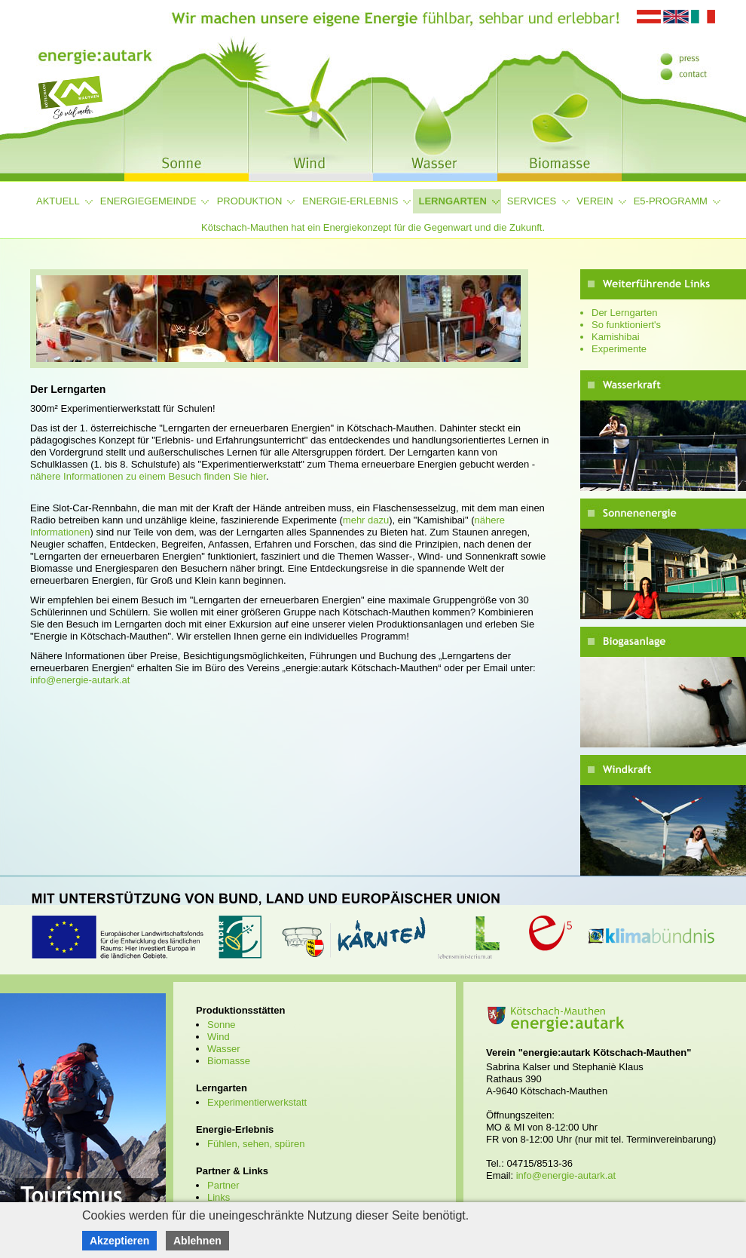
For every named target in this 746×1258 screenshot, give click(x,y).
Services (532, 201)
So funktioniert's (626, 324)
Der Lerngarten (624, 312)
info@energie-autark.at (80, 680)
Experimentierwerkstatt (257, 1102)
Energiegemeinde (148, 201)
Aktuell (58, 201)
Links (218, 1197)
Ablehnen (197, 1241)
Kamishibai (616, 336)
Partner (223, 1185)
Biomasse (228, 1060)
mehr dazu (366, 520)
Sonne (221, 1024)
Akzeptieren (119, 1241)
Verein (594, 201)
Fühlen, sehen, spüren (255, 1143)
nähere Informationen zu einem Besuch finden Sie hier (148, 476)
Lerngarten (453, 201)
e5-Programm (671, 201)
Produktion (250, 201)
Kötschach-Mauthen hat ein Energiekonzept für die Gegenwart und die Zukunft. (373, 227)
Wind (218, 1036)
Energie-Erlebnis (350, 201)
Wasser (223, 1048)
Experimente (619, 348)
